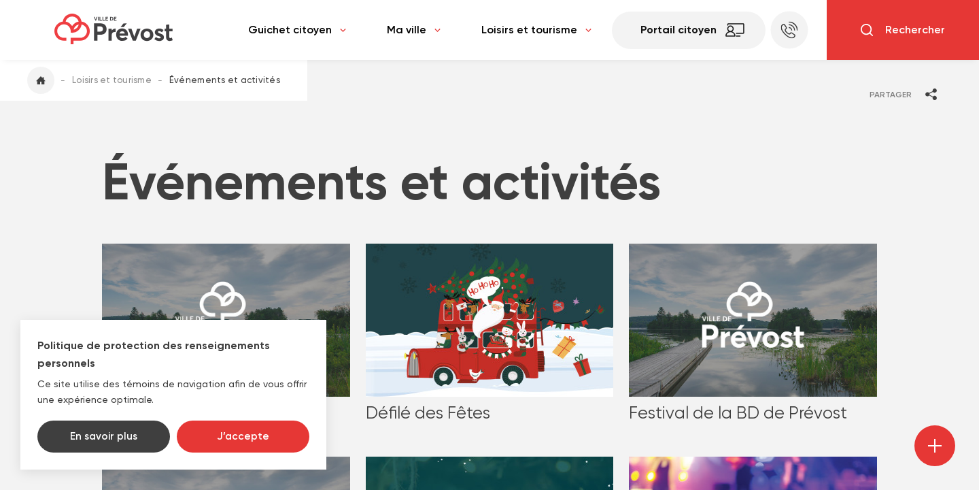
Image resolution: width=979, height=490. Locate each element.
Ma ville (414, 30)
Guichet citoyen (297, 30)
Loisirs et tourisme (536, 30)
